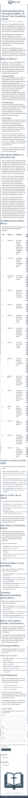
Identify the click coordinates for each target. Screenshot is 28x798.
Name (2, 727)
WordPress (9, 796)
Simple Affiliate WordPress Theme (18, 796)
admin (21, 21)
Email (2, 732)
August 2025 (6, 757)
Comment (3, 714)
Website (3, 738)
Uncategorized (6, 765)
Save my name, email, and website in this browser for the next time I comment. (13, 745)
